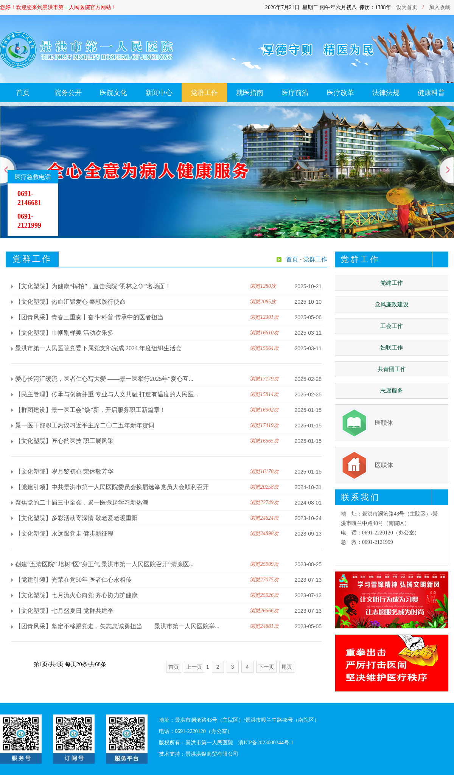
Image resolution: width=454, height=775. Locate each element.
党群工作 (204, 92)
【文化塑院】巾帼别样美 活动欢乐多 (64, 332)
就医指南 (249, 92)
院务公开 (68, 92)
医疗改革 (340, 92)
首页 (23, 92)
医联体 (384, 422)
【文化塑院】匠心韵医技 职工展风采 (64, 441)
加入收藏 (439, 7)
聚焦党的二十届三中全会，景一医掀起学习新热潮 (81, 502)
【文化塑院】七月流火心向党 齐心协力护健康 (76, 595)
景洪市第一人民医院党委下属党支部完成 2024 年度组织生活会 (98, 348)
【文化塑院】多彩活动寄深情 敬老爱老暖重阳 (76, 518)
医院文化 (113, 92)
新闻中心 (159, 92)
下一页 (266, 667)
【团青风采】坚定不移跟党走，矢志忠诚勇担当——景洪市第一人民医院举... (117, 626)
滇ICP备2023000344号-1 (265, 742)
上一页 (194, 667)
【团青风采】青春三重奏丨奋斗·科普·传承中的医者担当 (89, 317)
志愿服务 (391, 391)
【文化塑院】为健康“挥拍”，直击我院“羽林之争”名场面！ (93, 286)
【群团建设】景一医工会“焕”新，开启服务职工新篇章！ (90, 410)
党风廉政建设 (392, 304)
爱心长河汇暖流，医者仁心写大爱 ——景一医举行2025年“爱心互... (104, 379)
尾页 (286, 667)
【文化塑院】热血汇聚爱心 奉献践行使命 (70, 301)
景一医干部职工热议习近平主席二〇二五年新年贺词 (84, 425)
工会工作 (391, 326)
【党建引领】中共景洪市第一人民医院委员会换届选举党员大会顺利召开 (112, 487)
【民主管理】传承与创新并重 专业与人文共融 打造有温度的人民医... (106, 394)
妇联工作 (391, 348)
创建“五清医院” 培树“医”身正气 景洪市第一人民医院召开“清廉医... (104, 564)
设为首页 (406, 7)
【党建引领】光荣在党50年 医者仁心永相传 (73, 579)
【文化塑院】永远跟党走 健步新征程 (64, 533)
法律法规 (386, 92)
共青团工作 (392, 369)
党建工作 (391, 283)
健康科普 (431, 92)
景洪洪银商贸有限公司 (211, 754)
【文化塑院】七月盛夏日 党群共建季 (64, 610)
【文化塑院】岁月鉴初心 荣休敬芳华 (64, 471)
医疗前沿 (295, 92)
